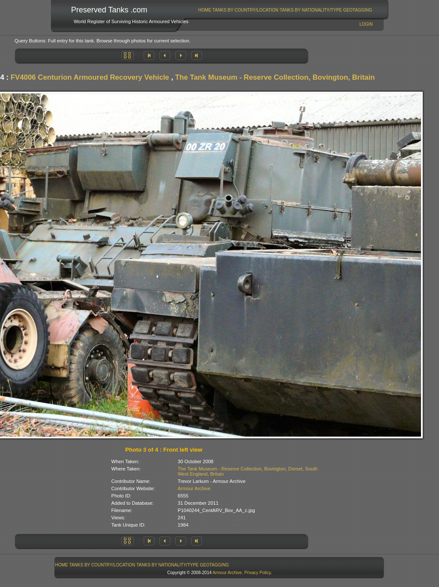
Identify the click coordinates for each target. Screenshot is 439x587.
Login (366, 24)
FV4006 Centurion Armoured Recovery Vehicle (90, 77)
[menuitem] (205, 10)
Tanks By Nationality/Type (311, 10)
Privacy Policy (257, 572)
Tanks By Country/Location (246, 10)
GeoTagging (357, 10)
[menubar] (285, 10)
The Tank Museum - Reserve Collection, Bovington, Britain (275, 77)
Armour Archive (194, 488)
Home (204, 10)
